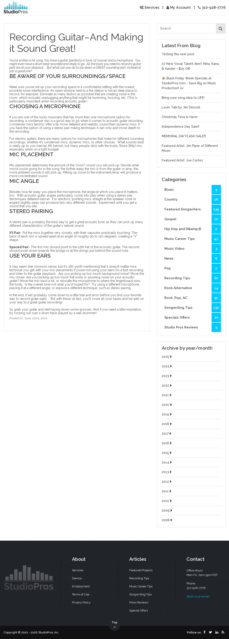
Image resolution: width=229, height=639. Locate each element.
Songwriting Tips (192, 307)
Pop (192, 268)
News (192, 258)
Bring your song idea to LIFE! (183, 97)
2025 (167, 356)
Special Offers (138, 610)
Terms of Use (80, 594)
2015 (167, 453)
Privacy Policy (81, 602)
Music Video (192, 248)
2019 (167, 414)
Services (149, 7)
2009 (167, 510)
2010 (167, 501)
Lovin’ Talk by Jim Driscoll (181, 107)
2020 (167, 404)
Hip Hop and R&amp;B (192, 229)
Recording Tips (192, 278)
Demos (77, 578)
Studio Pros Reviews (192, 327)
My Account (178, 7)
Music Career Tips (192, 238)
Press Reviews (138, 602)
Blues (192, 189)
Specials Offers (192, 317)
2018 (167, 424)
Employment (81, 586)
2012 (167, 481)
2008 (167, 520)
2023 (167, 376)
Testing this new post (178, 54)
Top (114, 625)
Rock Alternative (192, 288)
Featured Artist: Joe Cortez (182, 160)
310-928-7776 (212, 7)
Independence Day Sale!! (180, 126)
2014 (167, 462)
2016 (167, 443)
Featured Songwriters (192, 209)
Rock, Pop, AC (192, 298)
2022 (167, 385)
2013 (167, 472)
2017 (167, 433)
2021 (167, 395)
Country (192, 199)
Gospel (192, 219)
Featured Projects (141, 570)
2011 (167, 491)
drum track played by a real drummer (68, 313)
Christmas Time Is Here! (179, 117)
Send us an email (198, 596)
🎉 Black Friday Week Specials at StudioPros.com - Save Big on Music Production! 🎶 (189, 83)
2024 (167, 366)
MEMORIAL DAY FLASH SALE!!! (184, 136)
